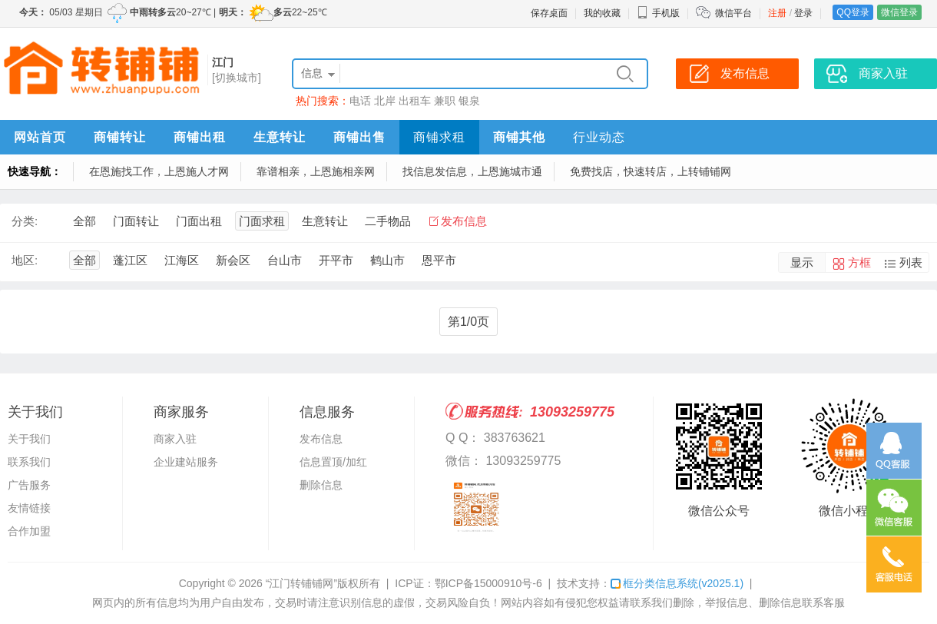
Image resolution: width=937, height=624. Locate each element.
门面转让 (136, 220)
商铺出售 (359, 137)
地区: (25, 260)
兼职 (444, 101)
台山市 (284, 260)
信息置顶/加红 (333, 462)
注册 (777, 13)
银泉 (469, 101)
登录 (803, 13)
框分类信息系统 (677, 583)
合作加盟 (29, 531)
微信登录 (899, 12)
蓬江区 (130, 260)
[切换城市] (236, 77)
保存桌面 (549, 13)
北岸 (385, 101)
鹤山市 (387, 260)
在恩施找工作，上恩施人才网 (159, 171)
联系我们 (29, 462)
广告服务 (29, 485)
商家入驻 (175, 439)
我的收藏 (602, 13)
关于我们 (29, 439)
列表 (910, 262)
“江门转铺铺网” (301, 583)
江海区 (181, 260)
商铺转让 (120, 137)
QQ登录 (852, 12)
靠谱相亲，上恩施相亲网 (316, 171)
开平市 (336, 260)
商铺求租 (439, 137)
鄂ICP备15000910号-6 (488, 583)
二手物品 (388, 220)
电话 (360, 101)
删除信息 (321, 485)
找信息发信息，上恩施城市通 (472, 171)
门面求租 (262, 220)
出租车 (415, 101)
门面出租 (199, 220)
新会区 (233, 260)
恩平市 (439, 260)
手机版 (658, 13)
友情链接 (29, 508)
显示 (801, 262)
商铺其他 (519, 137)
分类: (25, 220)
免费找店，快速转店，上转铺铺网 (650, 171)
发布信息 (464, 220)
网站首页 (40, 137)
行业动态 (599, 137)
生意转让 (279, 137)
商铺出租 (200, 137)
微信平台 (733, 13)
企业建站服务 (186, 462)
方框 (859, 262)
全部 (84, 220)
